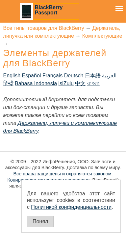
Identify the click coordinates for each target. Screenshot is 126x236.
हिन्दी (8, 83)
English (11, 75)
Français (52, 75)
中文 (80, 83)
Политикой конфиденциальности (71, 207)
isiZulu (66, 83)
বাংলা (93, 83)
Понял (40, 221)
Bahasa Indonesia (36, 83)
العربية (109, 75)
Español (31, 75)
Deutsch (74, 75)
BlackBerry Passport (49, 10)
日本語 (93, 75)
